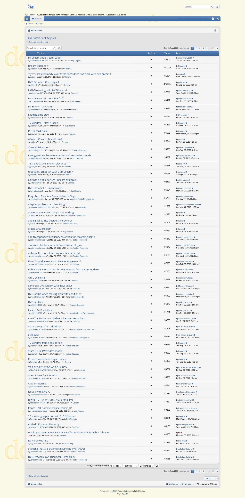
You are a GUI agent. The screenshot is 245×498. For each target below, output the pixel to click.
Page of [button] (188, 48)
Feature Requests (78, 150)
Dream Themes (37, 65)
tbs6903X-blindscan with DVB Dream (49, 171)
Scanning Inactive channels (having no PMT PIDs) (56, 448)
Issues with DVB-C (39, 391)
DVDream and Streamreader (45, 57)
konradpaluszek (36, 101)
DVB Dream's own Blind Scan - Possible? (51, 456)
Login (40, 24)
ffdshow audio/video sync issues (47, 359)
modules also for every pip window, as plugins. (55, 245)
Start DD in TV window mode (45, 351)
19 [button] (213, 48)
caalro (32, 215)
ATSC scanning (36, 277)
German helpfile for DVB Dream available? (52, 179)
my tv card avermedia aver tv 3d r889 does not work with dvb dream (68, 74)
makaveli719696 (37, 281)
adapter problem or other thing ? (47, 204)
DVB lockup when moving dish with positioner (54, 294)
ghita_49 (33, 85)
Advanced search (217, 7)
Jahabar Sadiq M (37, 452)
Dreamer (33, 69)
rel (31, 435)
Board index (36, 31)
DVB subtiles (35, 302)
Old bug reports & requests (84, 329)
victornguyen (35, 183)
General (67, 69)
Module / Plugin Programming (82, 199)
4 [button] (203, 48)
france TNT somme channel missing (49, 408)
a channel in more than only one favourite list (54, 253)
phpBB (113, 491)
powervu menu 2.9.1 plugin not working (51, 212)
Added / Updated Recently (43, 424)
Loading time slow (38, 114)
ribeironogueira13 (37, 403)
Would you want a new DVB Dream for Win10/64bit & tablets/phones (68, 432)
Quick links (28, 19)
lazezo (33, 224)
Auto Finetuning (37, 383)
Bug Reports (76, 61)
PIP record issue (38, 131)
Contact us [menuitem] (173, 484)
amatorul (33, 175)
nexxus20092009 (37, 264)
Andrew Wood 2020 (38, 321)
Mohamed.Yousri (37, 289)
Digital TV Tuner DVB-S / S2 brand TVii (50, 399)
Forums (38, 18)
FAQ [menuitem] (214, 19)
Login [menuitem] (218, 19)
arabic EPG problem (39, 228)
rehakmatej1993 (37, 272)
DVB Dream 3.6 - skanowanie (45, 188)
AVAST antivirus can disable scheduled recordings (57, 318)
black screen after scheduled (45, 326)
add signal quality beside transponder (50, 220)
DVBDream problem (40, 106)
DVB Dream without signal (43, 82)
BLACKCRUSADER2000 (40, 370)
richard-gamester (37, 150)
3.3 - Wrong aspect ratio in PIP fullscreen (52, 416)
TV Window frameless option (45, 342)
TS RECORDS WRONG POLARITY (47, 367)
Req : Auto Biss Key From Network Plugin (52, 196)
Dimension (34, 118)
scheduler (33, 334)
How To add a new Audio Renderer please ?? (54, 261)
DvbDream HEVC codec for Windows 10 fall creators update (63, 269)
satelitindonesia (36, 199)
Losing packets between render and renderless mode (59, 155)
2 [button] (196, 48)
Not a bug (69, 443)
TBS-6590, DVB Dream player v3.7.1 (49, 163)
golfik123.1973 (36, 305)
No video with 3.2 (38, 440)
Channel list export (39, 147)
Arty (126, 494)
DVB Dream (29, 15)
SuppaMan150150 (37, 158)
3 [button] (199, 48)
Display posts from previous (104, 466)
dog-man (33, 443)
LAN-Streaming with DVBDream (46, 90)
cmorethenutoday (37, 297)
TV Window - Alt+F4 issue (43, 122)
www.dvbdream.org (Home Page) (193, 18)
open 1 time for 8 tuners (42, 375)
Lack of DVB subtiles (40, 310)
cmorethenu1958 (37, 61)
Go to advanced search (38, 42)
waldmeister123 (36, 93)
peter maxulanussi (37, 240)
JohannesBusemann (38, 395)
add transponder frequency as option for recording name (61, 236)
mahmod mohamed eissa (40, 207)
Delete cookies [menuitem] (188, 484)
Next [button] (217, 48)
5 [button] (207, 48)
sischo (32, 142)
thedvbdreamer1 (37, 109)
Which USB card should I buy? (45, 139)
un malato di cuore (38, 329)
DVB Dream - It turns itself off (45, 98)
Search (212, 7)
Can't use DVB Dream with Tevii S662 (50, 285)
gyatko (33, 77)
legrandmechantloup (38, 411)
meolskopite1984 (37, 427)
